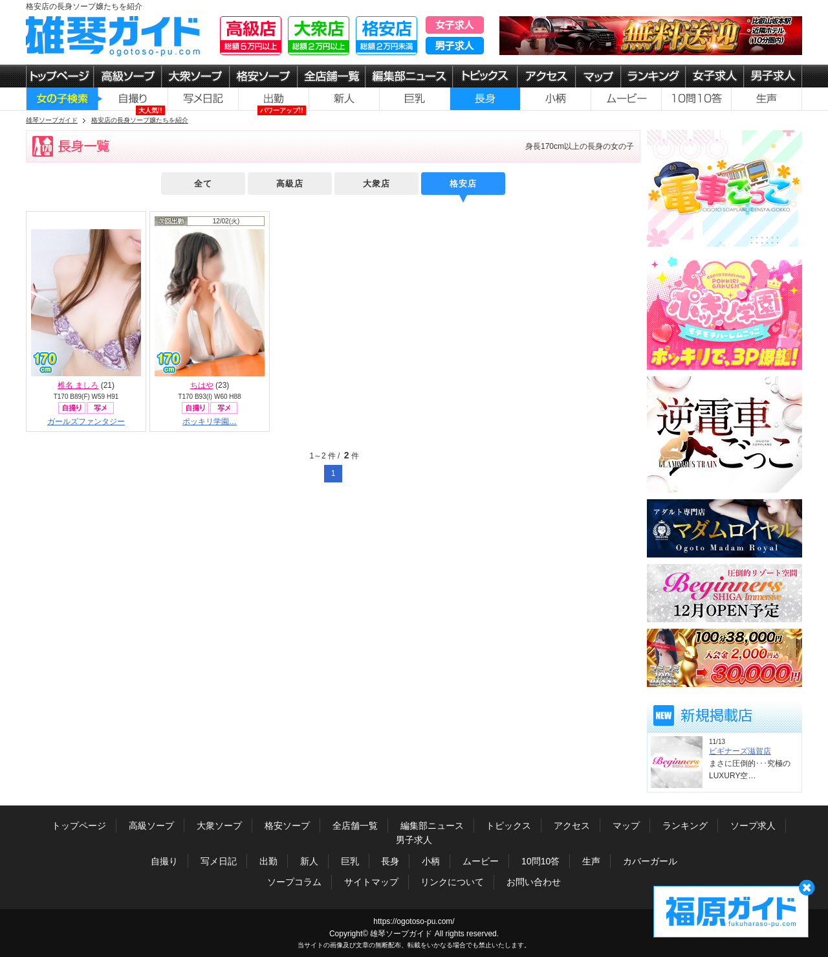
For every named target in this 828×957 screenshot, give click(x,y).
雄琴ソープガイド (401, 933)
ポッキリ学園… (209, 421)
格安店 (463, 183)
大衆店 (377, 183)
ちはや (201, 385)
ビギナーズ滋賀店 (740, 751)
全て (203, 183)
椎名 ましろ (78, 385)
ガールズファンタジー (86, 421)
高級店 (290, 183)
